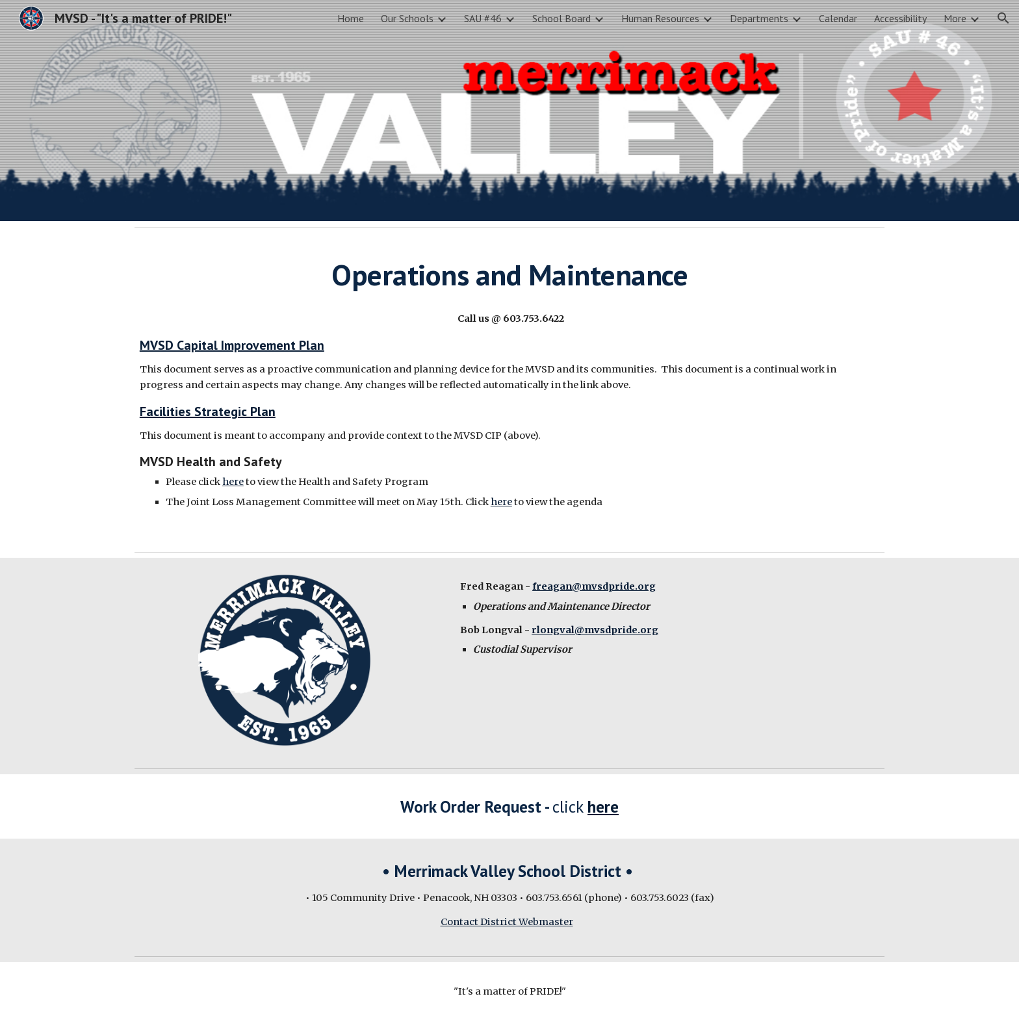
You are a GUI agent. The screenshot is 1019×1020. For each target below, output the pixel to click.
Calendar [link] (838, 18)
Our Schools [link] (407, 18)
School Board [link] (561, 18)
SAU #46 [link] (483, 18)
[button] (1003, 18)
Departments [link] (759, 18)
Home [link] (350, 18)
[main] (509, 275)
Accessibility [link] (900, 18)
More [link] (955, 18)
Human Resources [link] (660, 18)
